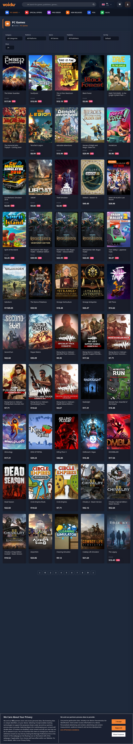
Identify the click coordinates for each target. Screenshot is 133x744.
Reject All (118, 730)
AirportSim (34, 552)
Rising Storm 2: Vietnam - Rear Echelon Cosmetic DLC (118, 354)
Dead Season (9, 502)
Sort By (105, 35)
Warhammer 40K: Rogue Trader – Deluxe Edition (66, 251)
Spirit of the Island (11, 250)
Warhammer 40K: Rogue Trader (92, 251)
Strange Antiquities (90, 302)
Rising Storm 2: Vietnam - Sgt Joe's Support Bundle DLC (92, 354)
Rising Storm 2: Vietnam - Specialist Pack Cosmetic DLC (66, 354)
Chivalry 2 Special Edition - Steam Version (118, 503)
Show (7, 44)
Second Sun (8, 352)
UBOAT (33, 198)
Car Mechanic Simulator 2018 (13, 199)
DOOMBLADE (114, 452)
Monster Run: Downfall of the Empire (118, 403)
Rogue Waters (35, 352)
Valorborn (8, 302)
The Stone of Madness (38, 302)
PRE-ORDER (54, 12)
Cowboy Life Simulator (91, 552)
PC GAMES (12, 12)
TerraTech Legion (36, 145)
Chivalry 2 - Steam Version (92, 502)
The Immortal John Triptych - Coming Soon (12, 146)
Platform (28, 35)
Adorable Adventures (64, 145)
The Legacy (113, 552)
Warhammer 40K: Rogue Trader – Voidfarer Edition (39, 251)
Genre (51, 35)
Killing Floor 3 (61, 452)
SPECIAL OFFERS (33, 12)
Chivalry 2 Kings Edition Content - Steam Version (13, 553)
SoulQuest (34, 93)
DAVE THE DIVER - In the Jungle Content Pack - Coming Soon (117, 95)
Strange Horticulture (64, 302)
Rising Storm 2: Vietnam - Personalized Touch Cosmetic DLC (39, 404)
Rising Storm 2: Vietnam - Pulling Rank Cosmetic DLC (14, 403)
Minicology (8, 452)
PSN (91, 12)
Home (15, 26)
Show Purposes (118, 736)
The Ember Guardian (12, 93)
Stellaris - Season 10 (90, 198)
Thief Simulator (62, 198)
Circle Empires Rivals (37, 502)
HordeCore (113, 145)
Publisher (70, 35)
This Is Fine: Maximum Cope (65, 94)
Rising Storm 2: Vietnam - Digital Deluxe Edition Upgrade (66, 404)
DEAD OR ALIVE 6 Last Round (117, 199)
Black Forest (87, 93)
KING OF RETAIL (36, 452)
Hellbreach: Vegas (89, 452)
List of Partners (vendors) (69, 731)
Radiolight (86, 402)
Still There (112, 302)
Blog (105, 12)
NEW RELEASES (74, 12)
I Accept (118, 723)
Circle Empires (62, 502)
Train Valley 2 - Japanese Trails (117, 251)
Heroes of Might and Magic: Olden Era (90, 146)
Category (8, 35)
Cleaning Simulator (64, 552)
